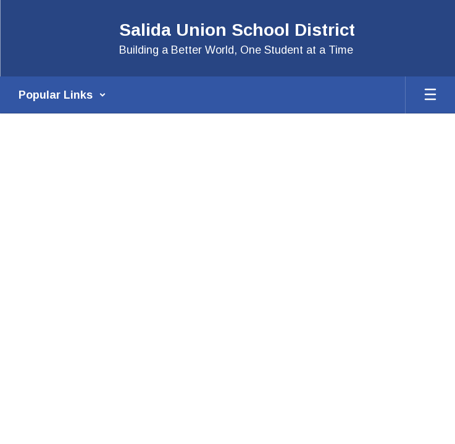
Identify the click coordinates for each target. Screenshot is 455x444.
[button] (62, 94)
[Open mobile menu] (430, 94)
